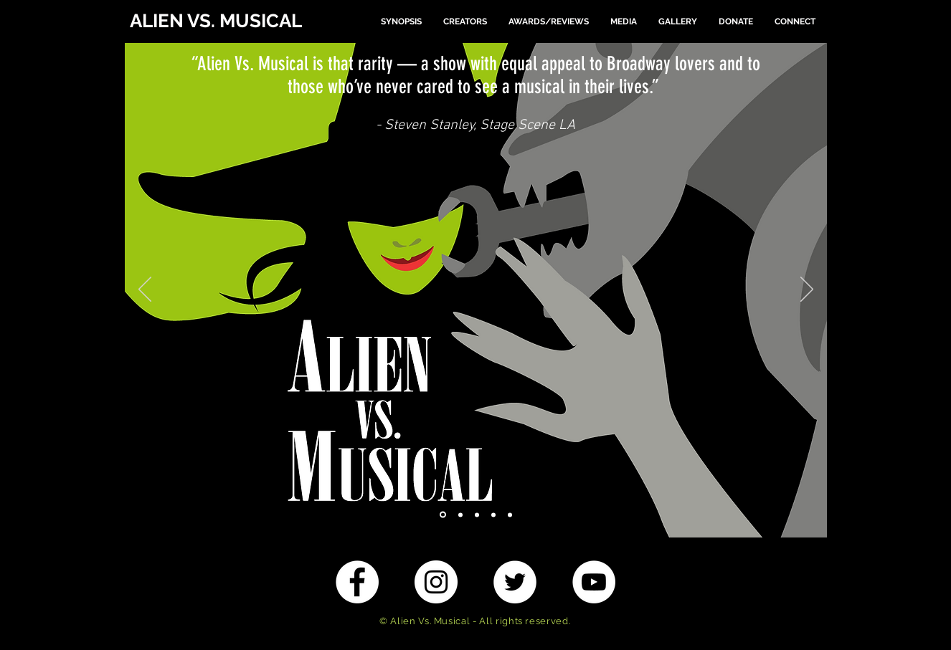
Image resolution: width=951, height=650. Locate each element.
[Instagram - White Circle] (436, 581)
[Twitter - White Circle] (514, 581)
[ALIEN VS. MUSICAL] (221, 21)
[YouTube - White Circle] (593, 581)
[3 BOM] (477, 514)
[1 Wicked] (443, 515)
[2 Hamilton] (460, 514)
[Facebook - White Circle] (357, 581)
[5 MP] (510, 514)
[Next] (806, 290)
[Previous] (144, 290)
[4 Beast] (493, 514)
